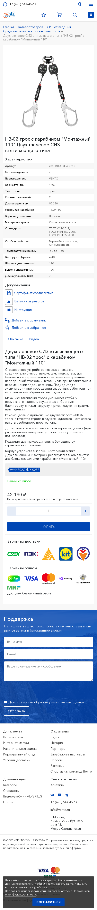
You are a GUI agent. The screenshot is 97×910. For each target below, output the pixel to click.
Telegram (66, 795)
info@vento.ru (60, 810)
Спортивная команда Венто (71, 771)
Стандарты (11, 791)
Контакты (57, 785)
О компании (59, 731)
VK (52, 795)
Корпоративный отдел (20, 754)
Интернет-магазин (17, 743)
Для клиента (12, 731)
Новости (56, 760)
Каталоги (10, 785)
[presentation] (33, 690)
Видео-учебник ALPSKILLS (22, 796)
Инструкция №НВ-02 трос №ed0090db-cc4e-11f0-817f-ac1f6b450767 (9, 309)
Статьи (8, 802)
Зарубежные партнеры (67, 754)
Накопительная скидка (20, 749)
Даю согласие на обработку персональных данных (46, 702)
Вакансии (57, 766)
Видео (55, 737)
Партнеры (58, 749)
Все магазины (13, 737)
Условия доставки (16, 760)
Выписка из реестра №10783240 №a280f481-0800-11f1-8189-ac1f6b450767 (9, 301)
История (57, 743)
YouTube (59, 795)
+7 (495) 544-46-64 (22, 4)
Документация (14, 779)
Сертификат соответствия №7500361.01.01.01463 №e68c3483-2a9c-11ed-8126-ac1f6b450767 (9, 292)
